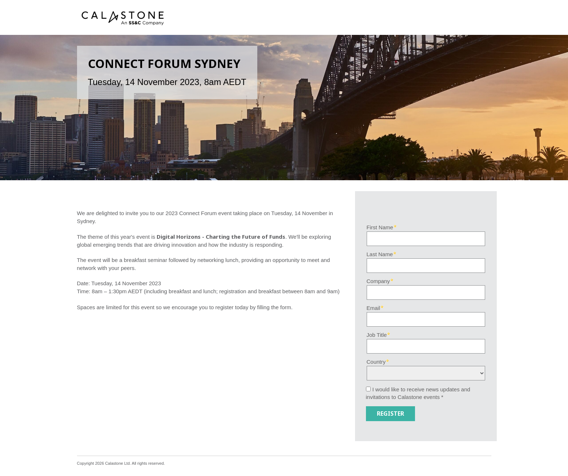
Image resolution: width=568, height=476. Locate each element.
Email (373, 308)
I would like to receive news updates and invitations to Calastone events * (418, 393)
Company (378, 281)
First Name (380, 227)
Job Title (377, 335)
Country (376, 362)
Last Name (380, 254)
